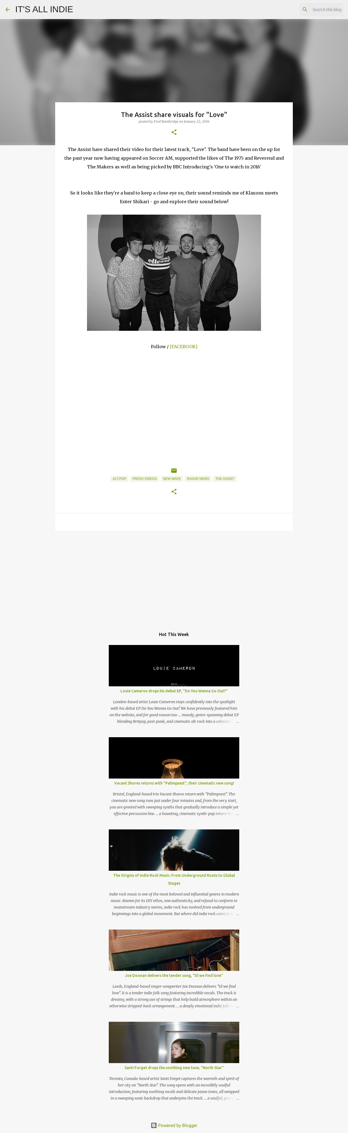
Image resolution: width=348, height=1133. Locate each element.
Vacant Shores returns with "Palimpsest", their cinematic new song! (174, 783)
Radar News (198, 479)
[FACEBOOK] (183, 346)
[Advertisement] (174, 577)
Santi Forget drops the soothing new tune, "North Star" (174, 1068)
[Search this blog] (315, 9)
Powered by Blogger (174, 1125)
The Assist (224, 479)
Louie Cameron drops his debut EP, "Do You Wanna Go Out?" (174, 691)
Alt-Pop (119, 479)
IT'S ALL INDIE (44, 9)
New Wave (172, 479)
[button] (174, 132)
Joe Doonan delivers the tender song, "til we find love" (174, 975)
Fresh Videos (144, 479)
